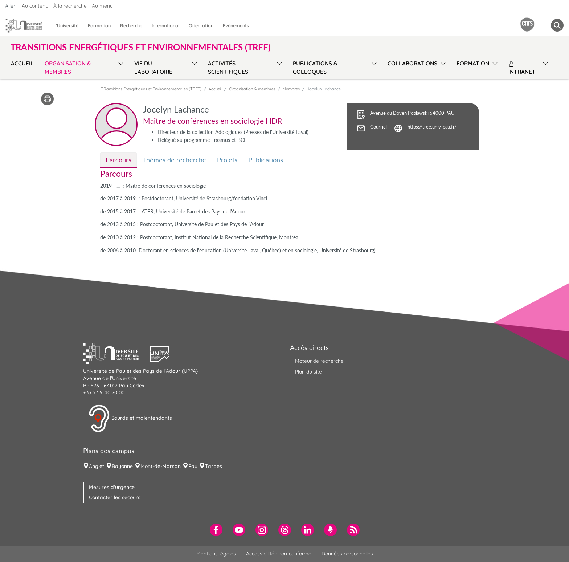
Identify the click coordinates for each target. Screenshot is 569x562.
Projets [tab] (227, 160)
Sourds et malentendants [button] (130, 418)
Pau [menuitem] (192, 466)
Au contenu (35, 6)
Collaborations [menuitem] (412, 63)
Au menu (102, 6)
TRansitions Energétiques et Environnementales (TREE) (151, 88)
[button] (116, 353)
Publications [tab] (265, 160)
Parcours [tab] (118, 160)
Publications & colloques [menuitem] (315, 67)
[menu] (119, 66)
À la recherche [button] (70, 6)
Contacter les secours (114, 497)
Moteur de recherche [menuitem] (319, 361)
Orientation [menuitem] (201, 25)
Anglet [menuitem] (96, 466)
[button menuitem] (557, 25)
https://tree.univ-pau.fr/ (432, 127)
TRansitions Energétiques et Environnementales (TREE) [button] (141, 47)
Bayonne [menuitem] (122, 466)
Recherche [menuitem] (131, 25)
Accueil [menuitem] (22, 63)
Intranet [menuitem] (522, 68)
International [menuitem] (165, 25)
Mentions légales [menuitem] (216, 553)
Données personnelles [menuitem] (347, 553)
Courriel (378, 127)
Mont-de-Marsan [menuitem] (160, 466)
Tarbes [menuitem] (213, 466)
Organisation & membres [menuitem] (68, 67)
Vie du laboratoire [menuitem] (153, 67)
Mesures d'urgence (112, 487)
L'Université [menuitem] (65, 25)
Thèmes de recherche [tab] (174, 160)
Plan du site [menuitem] (308, 371)
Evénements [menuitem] (236, 25)
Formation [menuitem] (99, 25)
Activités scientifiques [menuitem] (228, 67)
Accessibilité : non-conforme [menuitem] (278, 553)
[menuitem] (216, 530)
